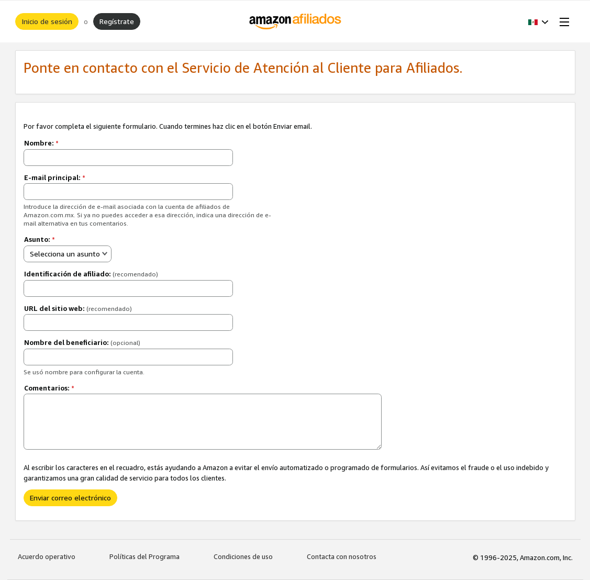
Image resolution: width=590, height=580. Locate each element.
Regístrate (116, 21)
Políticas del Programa (144, 556)
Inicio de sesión (46, 21)
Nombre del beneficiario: (82, 342)
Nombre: (41, 143)
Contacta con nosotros (341, 556)
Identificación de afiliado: (91, 274)
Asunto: (39, 239)
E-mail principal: (54, 177)
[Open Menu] (562, 21)
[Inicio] (295, 21)
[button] (538, 21)
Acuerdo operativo (46, 556)
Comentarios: (49, 388)
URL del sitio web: (78, 308)
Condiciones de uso (243, 556)
